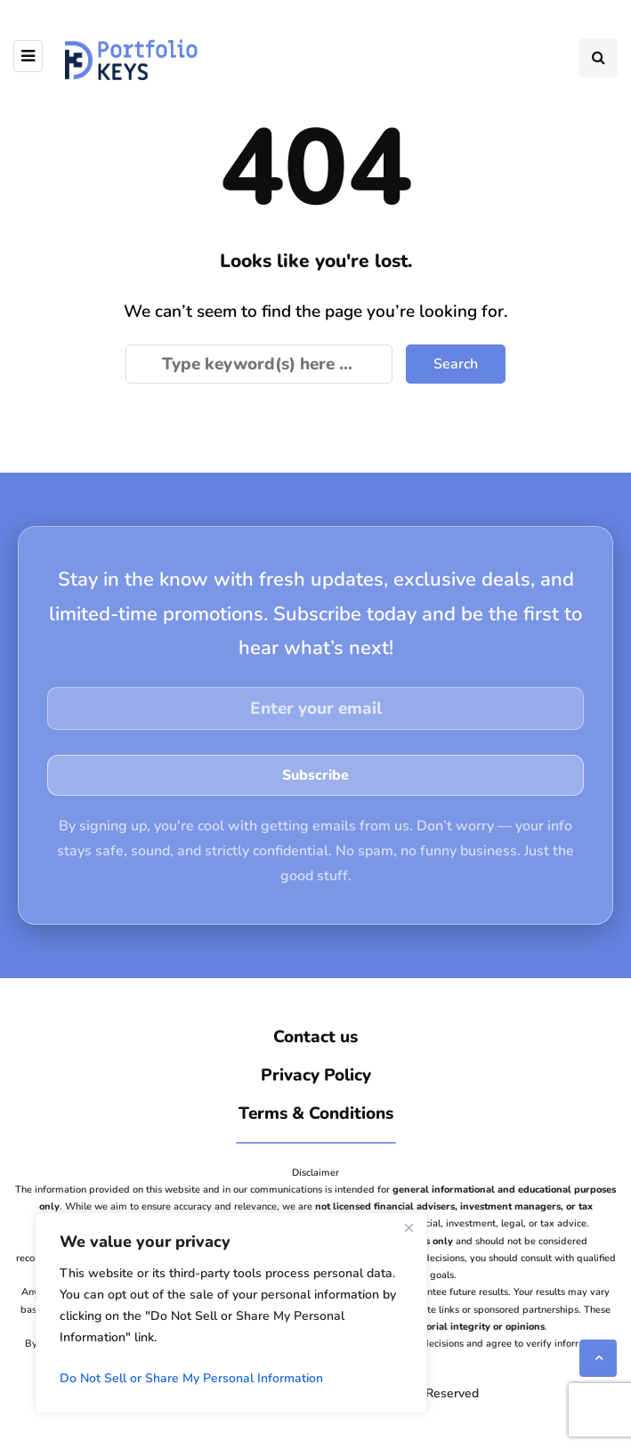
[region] (231, 1312)
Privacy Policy (316, 1075)
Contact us (315, 1036)
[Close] (408, 1227)
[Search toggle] (598, 57)
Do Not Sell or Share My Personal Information (191, 1378)
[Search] (258, 364)
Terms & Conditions (316, 1113)
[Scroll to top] (598, 1358)
